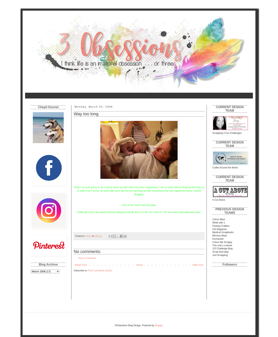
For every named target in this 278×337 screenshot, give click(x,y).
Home (31, 95)
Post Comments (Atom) (100, 270)
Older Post (197, 265)
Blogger (159, 325)
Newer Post (81, 265)
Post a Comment (87, 258)
